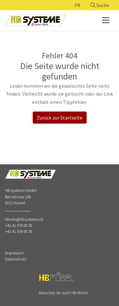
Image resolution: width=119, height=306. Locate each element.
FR (77, 5)
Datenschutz (15, 259)
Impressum (14, 252)
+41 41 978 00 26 (18, 231)
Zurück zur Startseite (60, 117)
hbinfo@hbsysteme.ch (24, 219)
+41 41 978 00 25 (18, 225)
